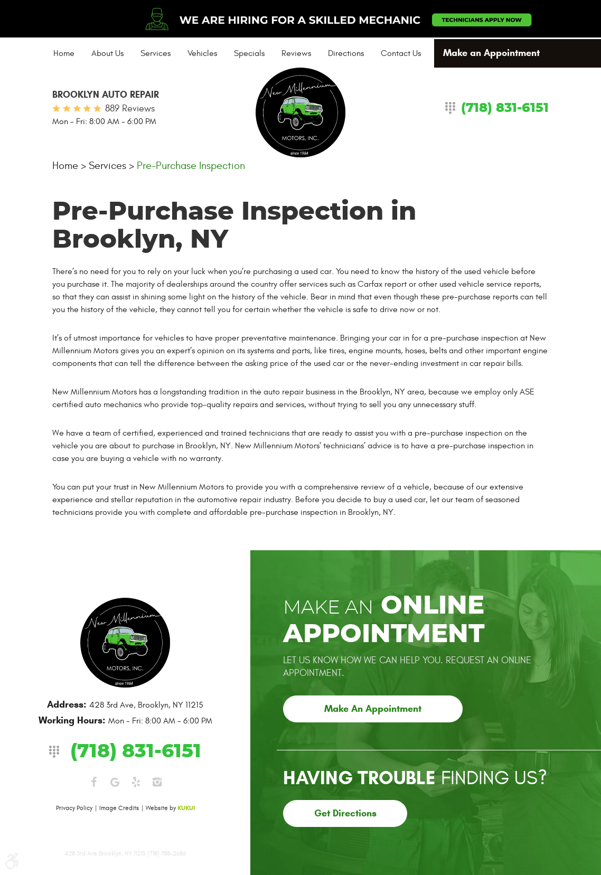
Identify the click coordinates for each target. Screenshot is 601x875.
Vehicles (202, 53)
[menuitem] (63, 53)
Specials (249, 53)
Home (63, 53)
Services (155, 53)
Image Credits (119, 808)
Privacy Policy (74, 808)
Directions (346, 53)
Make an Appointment (491, 53)
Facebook (93, 782)
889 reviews (130, 108)
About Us (107, 53)
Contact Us (401, 53)
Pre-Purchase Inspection (191, 165)
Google (114, 782)
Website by (170, 808)
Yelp (135, 782)
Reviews (296, 53)
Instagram (156, 782)
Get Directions (345, 813)
